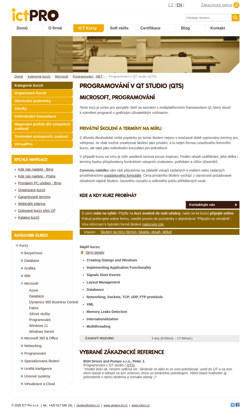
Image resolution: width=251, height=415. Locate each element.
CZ (170, 5)
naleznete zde (153, 224)
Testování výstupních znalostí (41, 136)
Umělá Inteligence (38, 369)
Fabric (34, 308)
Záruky (20, 108)
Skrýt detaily (95, 252)
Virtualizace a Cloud (39, 384)
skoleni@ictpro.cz (88, 405)
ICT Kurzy (87, 28)
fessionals (52, 11)
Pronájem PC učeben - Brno (39, 183)
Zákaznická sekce (216, 5)
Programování (40, 320)
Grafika (29, 268)
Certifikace (150, 28)
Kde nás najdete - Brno (35, 169)
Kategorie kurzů (28, 85)
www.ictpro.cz (141, 405)
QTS (130, 365)
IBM (27, 276)
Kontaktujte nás (202, 205)
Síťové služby (39, 314)
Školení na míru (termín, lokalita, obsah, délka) (136, 232)
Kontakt (217, 28)
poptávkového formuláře (122, 175)
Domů (22, 28)
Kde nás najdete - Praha (36, 176)
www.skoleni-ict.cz (115, 405)
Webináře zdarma (31, 204)
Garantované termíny (34, 197)
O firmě (55, 28)
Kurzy (23, 245)
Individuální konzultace (35, 116)
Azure (33, 290)
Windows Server (41, 332)
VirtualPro (23, 144)
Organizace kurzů (30, 93)
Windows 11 (38, 326)
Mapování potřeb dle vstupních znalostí (42, 126)
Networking (32, 346)
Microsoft (31, 283)
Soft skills (119, 28)
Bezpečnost (33, 253)
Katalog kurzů (28, 217)
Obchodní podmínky (32, 101)
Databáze (31, 261)
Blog (185, 28)
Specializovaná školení (41, 361)
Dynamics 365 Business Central (53, 302)
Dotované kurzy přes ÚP (37, 211)
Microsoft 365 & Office (41, 338)
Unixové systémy (37, 376)
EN (179, 5)
